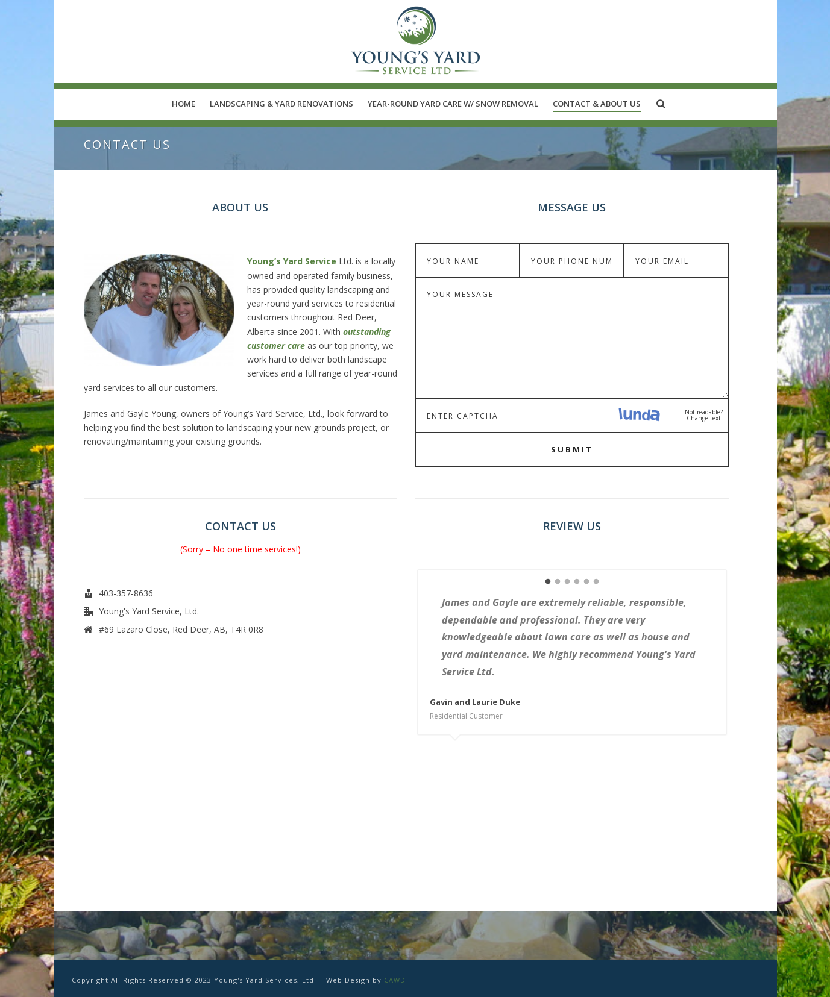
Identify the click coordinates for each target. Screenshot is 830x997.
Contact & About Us (597, 103)
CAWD (395, 979)
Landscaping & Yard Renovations (281, 103)
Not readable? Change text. (704, 415)
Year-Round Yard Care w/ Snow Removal (453, 103)
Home (183, 103)
